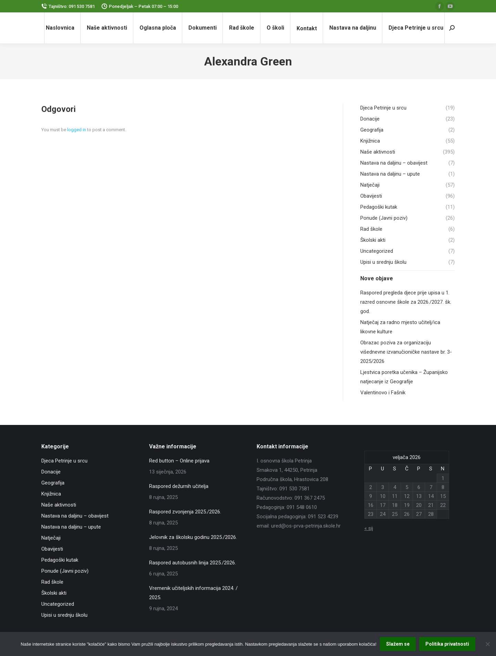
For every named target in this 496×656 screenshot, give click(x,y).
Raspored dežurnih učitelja (178, 486)
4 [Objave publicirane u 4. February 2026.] (394, 487)
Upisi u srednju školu (64, 615)
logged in (76, 129)
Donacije (51, 472)
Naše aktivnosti (58, 505)
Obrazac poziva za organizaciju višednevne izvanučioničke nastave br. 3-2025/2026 (406, 352)
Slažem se (398, 644)
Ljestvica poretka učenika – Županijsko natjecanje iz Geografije (404, 377)
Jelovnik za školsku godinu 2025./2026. (193, 537)
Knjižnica (51, 494)
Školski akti (53, 593)
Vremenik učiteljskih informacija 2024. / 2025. (193, 593)
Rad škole (52, 582)
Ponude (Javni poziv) (65, 571)
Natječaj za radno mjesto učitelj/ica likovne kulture (400, 327)
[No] (487, 644)
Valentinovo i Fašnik (382, 392)
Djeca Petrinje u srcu (64, 461)
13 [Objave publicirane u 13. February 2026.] (419, 496)
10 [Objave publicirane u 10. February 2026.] (382, 496)
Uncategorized (57, 604)
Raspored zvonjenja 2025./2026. (185, 512)
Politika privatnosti (447, 644)
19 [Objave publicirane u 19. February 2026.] (407, 505)
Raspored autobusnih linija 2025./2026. (192, 563)
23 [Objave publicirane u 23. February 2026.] (370, 514)
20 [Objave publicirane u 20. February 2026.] (419, 505)
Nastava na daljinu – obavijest (74, 516)
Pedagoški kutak (59, 560)
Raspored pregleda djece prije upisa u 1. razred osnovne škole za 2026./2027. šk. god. (405, 302)
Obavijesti (52, 549)
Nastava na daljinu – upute (71, 527)
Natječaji (51, 538)
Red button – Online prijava (179, 461)
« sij (368, 528)
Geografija (52, 483)
